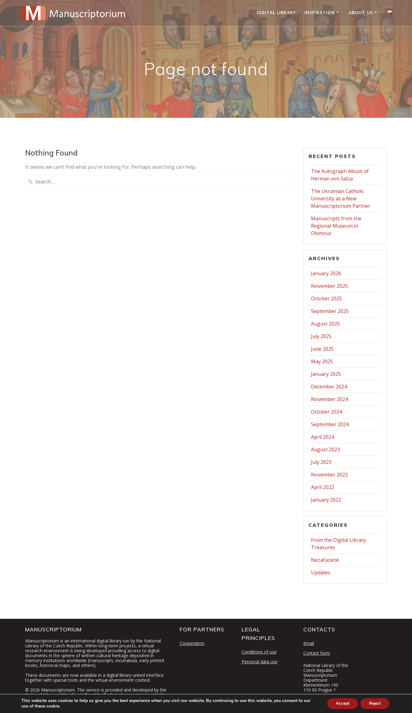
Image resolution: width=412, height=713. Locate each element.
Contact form (316, 653)
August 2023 (325, 449)
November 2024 (329, 399)
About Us (361, 12)
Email (308, 643)
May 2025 (322, 361)
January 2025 (326, 374)
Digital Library (276, 12)
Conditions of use (259, 652)
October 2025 (326, 298)
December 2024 (329, 386)
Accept (340, 703)
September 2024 (330, 424)
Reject (374, 703)
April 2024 (322, 437)
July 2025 (321, 336)
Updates (320, 572)
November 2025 (329, 286)
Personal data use (260, 662)
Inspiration (319, 12)
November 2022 (329, 474)
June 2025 (322, 348)
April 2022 (322, 487)
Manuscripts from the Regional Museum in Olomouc (336, 226)
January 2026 (326, 273)
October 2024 (326, 411)
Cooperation (192, 643)
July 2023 (321, 462)
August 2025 (325, 323)
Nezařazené (325, 560)
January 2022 (326, 499)
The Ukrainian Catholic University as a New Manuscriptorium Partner (340, 198)
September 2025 (330, 311)
